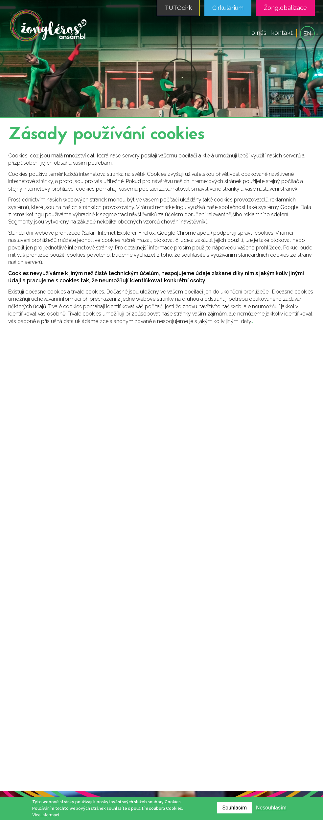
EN (307, 33)
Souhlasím (234, 808)
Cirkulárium (227, 7)
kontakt (282, 32)
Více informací (45, 814)
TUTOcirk (178, 7)
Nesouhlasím (271, 807)
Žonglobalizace (285, 7)
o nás (258, 32)
